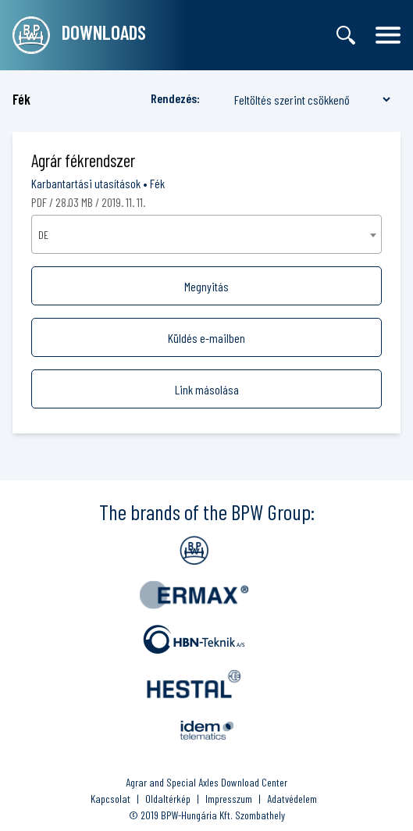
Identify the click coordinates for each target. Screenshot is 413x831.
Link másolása (207, 389)
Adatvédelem (292, 798)
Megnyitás (206, 286)
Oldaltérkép (167, 798)
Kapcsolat (110, 798)
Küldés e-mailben (206, 337)
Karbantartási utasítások (86, 183)
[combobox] (206, 234)
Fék (157, 183)
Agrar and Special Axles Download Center (206, 782)
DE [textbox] (43, 234)
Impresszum (228, 798)
